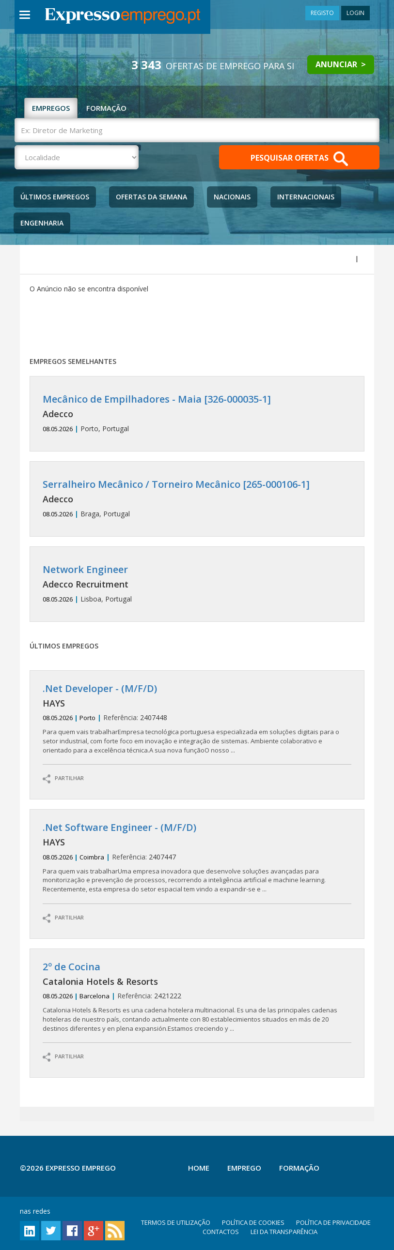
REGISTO (322, 13)
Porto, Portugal (197, 413)
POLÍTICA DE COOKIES (253, 1222)
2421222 (197, 997)
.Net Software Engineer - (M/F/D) (119, 827)
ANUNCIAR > (340, 64)
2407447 (197, 857)
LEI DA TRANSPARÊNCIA (284, 1231)
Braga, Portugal (197, 498)
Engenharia (41, 222)
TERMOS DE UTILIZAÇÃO (175, 1222)
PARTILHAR (63, 778)
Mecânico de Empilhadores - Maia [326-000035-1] (157, 399)
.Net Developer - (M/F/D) (100, 688)
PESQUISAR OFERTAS (299, 158)
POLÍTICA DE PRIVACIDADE (333, 1222)
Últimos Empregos (54, 196)
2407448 (197, 718)
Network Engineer (85, 569)
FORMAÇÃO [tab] (106, 108)
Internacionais (305, 196)
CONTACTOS (221, 1231)
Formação (299, 1168)
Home (198, 1168)
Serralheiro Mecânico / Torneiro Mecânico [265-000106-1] (176, 484)
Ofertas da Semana (151, 196)
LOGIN (355, 13)
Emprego (244, 1168)
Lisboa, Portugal (197, 583)
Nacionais (232, 196)
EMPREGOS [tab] (51, 108)
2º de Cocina (71, 966)
